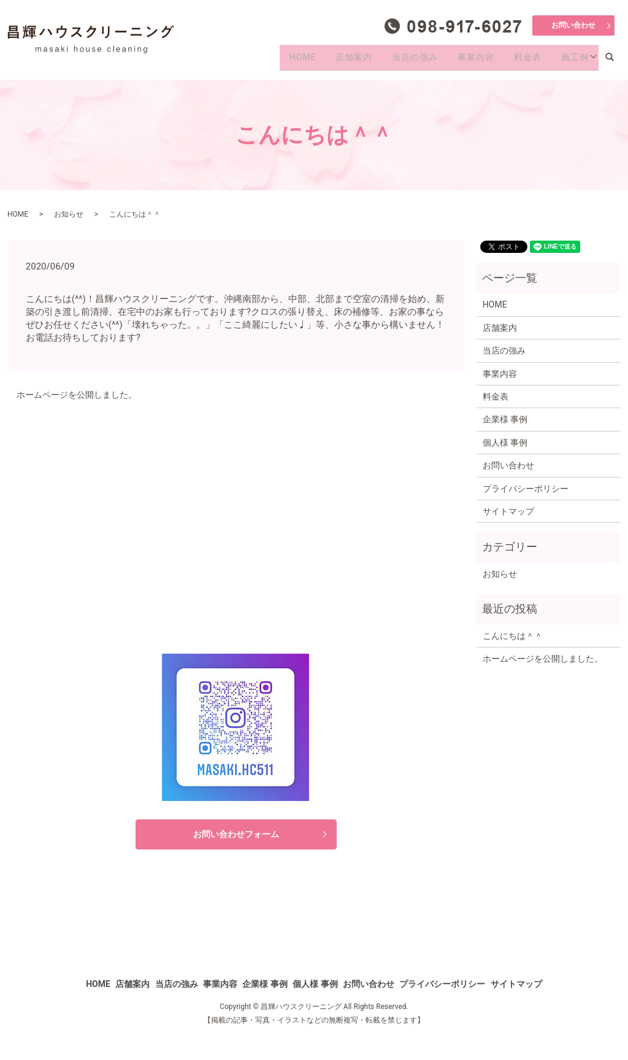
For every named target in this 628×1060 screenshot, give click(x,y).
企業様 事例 (505, 419)
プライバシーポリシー (526, 488)
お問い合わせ (573, 25)
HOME (273, 60)
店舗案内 (330, 60)
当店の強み (397, 60)
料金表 (520, 60)
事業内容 (463, 60)
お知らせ (68, 214)
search (615, 61)
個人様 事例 (505, 442)
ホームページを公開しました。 (77, 395)
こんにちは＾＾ (513, 636)
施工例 (572, 60)
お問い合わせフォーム (236, 834)
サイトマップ (508, 511)
